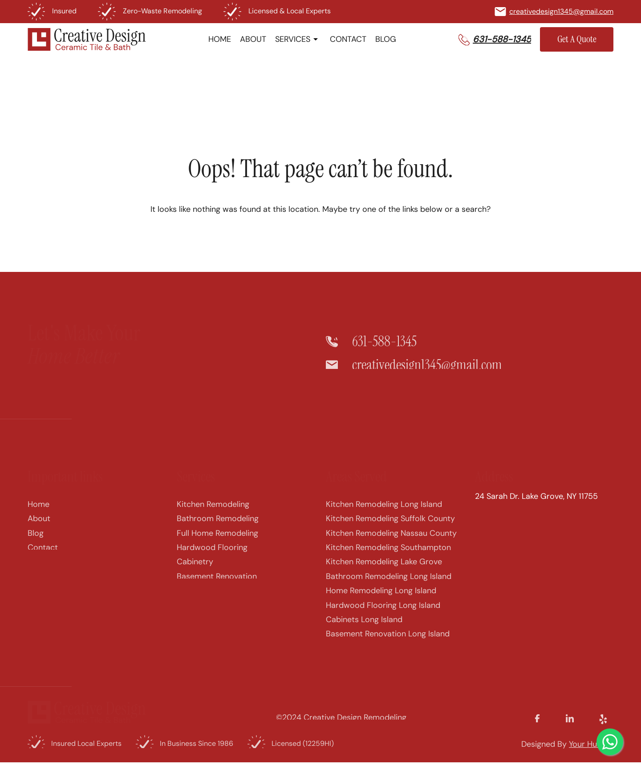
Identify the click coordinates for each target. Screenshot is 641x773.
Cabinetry (195, 569)
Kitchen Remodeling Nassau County (391, 540)
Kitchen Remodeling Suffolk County (390, 526)
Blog (36, 540)
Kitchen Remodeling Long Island (384, 512)
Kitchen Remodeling (213, 512)
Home (38, 512)
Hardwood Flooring (212, 555)
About (39, 526)
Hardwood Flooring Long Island (383, 612)
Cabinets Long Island (364, 627)
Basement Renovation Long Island (388, 641)
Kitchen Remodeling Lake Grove (384, 569)
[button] (494, 39)
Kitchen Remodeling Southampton (388, 555)
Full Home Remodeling (217, 540)
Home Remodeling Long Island (381, 598)
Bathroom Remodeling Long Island (388, 584)
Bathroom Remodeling (218, 526)
